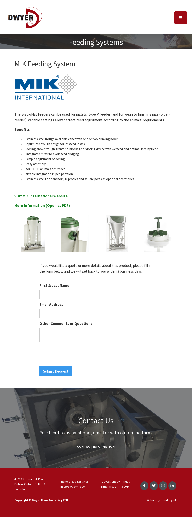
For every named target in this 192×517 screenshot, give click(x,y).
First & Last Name (55, 285)
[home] (25, 17)
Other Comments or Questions (66, 323)
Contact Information (96, 446)
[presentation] (78, 354)
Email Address (51, 304)
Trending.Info (169, 500)
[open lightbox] (33, 236)
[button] (180, 17)
